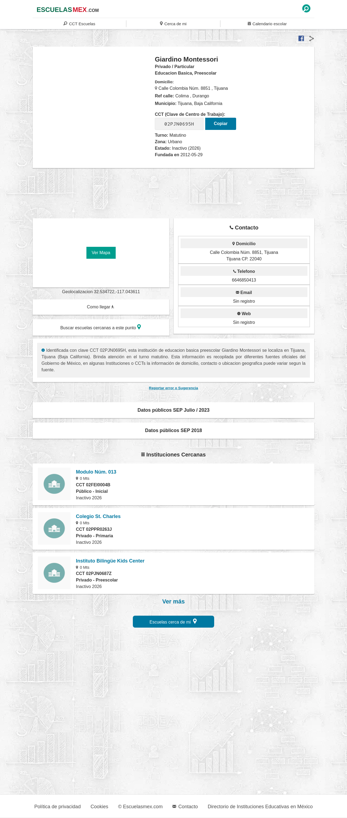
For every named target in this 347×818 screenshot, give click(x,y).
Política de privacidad (57, 806)
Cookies (99, 806)
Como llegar (100, 307)
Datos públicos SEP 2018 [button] (173, 430)
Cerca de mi (173, 23)
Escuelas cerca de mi (173, 621)
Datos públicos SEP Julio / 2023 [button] (173, 410)
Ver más (173, 601)
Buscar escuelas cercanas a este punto (100, 327)
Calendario (267, 23)
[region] (94, 98)
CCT (79, 23)
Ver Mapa (101, 252)
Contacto (185, 806)
